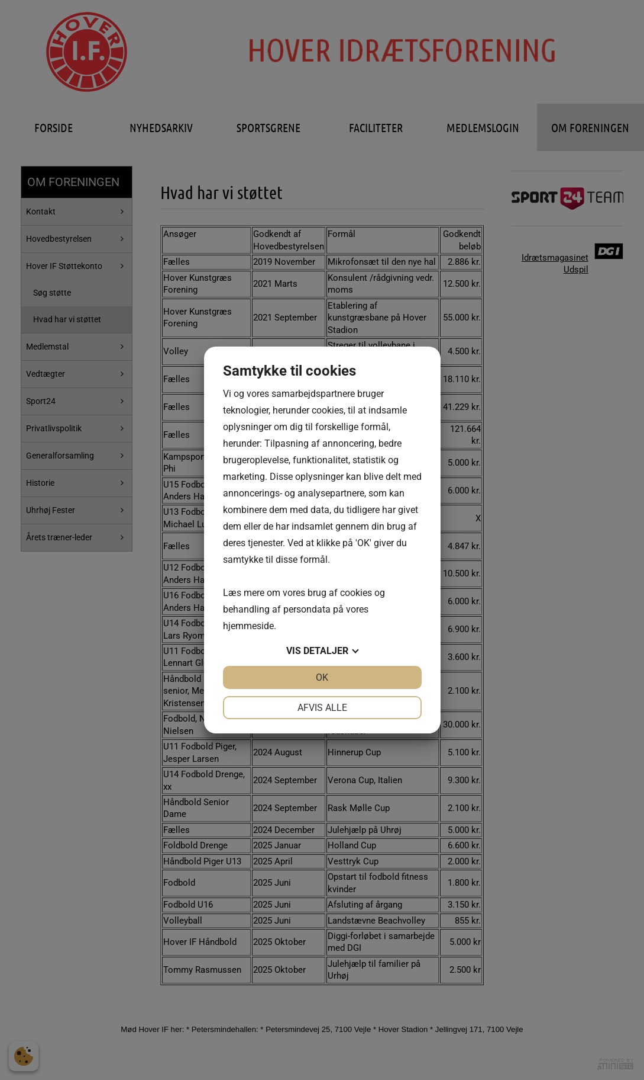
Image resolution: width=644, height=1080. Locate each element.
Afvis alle (322, 707)
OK (322, 677)
